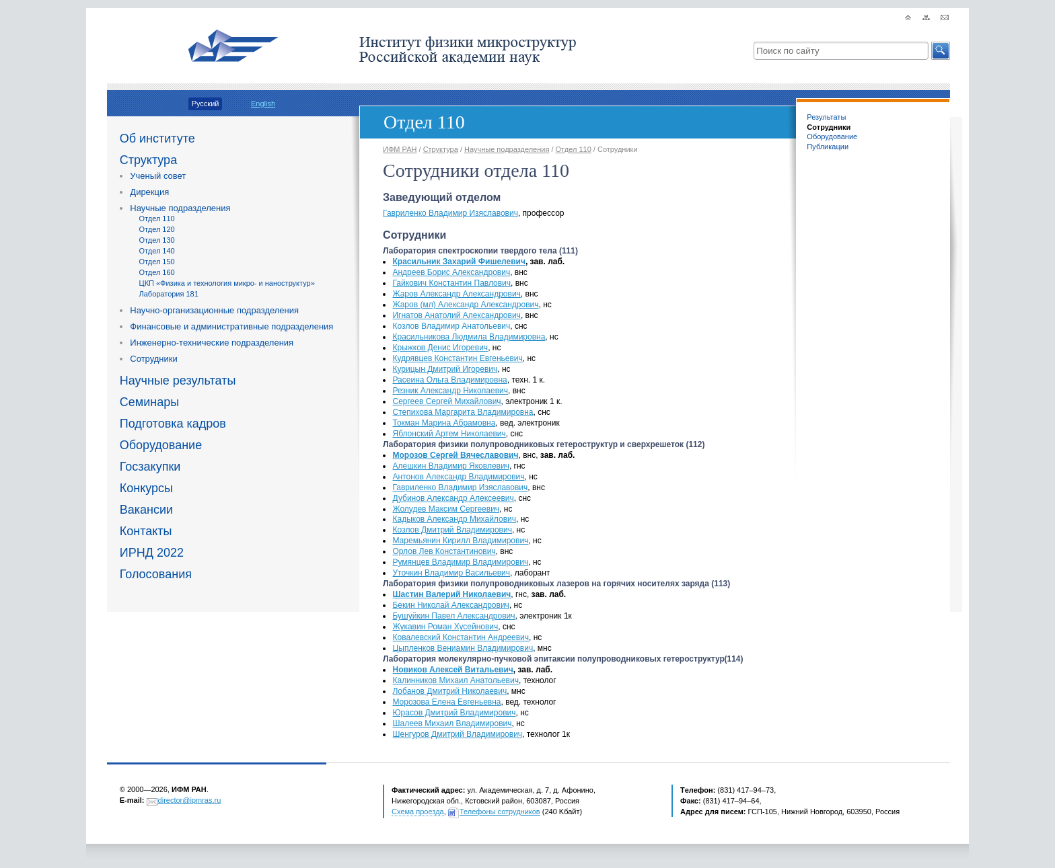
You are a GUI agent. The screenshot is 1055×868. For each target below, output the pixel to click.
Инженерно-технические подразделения (211, 343)
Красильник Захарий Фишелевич (458, 261)
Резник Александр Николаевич (450, 390)
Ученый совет (158, 176)
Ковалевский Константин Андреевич (460, 637)
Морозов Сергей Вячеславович (455, 455)
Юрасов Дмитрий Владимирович (453, 712)
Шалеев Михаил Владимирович (451, 723)
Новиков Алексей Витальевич (452, 669)
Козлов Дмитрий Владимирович (451, 530)
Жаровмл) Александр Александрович (465, 304)
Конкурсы (146, 488)
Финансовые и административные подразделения (231, 326)
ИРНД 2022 (152, 552)
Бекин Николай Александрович (450, 605)
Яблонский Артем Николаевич (448, 433)
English (263, 104)
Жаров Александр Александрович (456, 294)
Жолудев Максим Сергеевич (445, 509)
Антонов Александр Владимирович (458, 476)
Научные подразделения (180, 208)
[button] (940, 51)
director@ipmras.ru (189, 800)
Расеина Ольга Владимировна (449, 380)
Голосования (156, 574)
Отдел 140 (157, 251)
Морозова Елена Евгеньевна (446, 702)
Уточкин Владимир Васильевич (451, 573)
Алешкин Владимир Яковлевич (450, 466)
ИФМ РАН (399, 149)
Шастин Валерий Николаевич (451, 594)
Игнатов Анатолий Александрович (456, 315)
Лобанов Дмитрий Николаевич (449, 691)
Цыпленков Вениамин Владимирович (462, 648)
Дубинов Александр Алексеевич (452, 498)
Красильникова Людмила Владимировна (468, 337)
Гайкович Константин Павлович (451, 283)
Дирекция (149, 192)
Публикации (827, 147)
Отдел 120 (157, 229)
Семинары (149, 402)
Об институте (157, 138)
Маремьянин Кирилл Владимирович (460, 540)
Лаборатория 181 (168, 294)
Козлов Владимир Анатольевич (451, 326)
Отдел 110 (157, 218)
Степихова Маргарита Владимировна (462, 412)
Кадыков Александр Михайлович (454, 519)
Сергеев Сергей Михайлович (446, 401)
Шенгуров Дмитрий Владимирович (457, 734)
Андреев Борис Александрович (451, 272)
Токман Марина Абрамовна (443, 423)
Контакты (146, 531)
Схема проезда (418, 811)
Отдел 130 (157, 240)
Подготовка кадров (173, 423)
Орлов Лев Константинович (443, 551)
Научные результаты (178, 380)
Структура (148, 160)
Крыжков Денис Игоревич (440, 347)
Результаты (826, 117)
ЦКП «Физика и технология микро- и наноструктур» (227, 283)
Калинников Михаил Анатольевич (455, 680)
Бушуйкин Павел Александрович (453, 616)
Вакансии (146, 509)
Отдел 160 (157, 272)
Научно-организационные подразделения (214, 310)
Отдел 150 (157, 262)
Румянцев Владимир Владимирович (460, 562)
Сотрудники (153, 359)
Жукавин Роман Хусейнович (445, 626)
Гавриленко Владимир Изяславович (450, 213)
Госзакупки (150, 466)
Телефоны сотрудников (500, 811)
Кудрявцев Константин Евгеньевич (457, 358)
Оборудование (161, 445)
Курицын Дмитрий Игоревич (444, 369)
